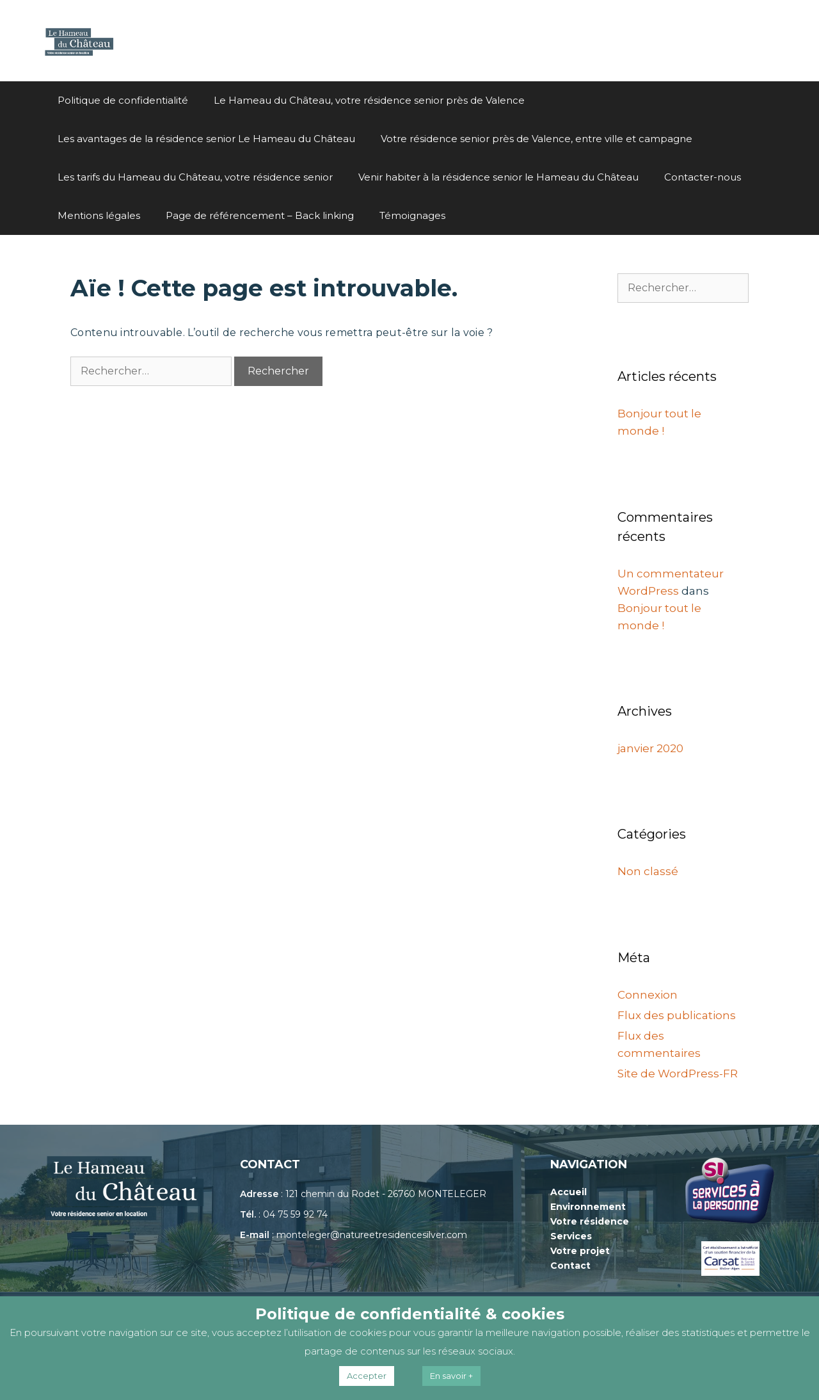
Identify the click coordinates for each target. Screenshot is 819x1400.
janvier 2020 (650, 748)
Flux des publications (676, 1015)
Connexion (647, 994)
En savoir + (451, 1376)
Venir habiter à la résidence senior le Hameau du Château (498, 177)
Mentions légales (99, 215)
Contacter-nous (702, 177)
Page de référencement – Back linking (260, 215)
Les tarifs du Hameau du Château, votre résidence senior (195, 177)
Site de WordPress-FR (677, 1073)
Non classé (647, 871)
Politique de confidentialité (123, 100)
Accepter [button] (366, 1376)
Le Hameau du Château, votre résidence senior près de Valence (369, 100)
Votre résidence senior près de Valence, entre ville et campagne (536, 139)
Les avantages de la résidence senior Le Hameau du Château (206, 139)
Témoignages (412, 215)
